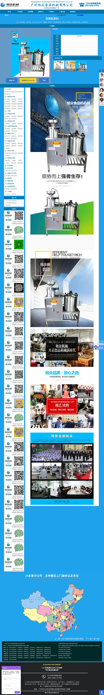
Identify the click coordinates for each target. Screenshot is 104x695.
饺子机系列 (20, 101)
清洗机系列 (7, 138)
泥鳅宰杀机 (14, 162)
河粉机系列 (14, 116)
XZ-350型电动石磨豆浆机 (60, 70)
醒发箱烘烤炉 (20, 103)
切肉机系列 (7, 145)
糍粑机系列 (20, 106)
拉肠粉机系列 (20, 116)
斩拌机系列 (20, 145)
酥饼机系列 (7, 101)
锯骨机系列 (14, 145)
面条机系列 (20, 108)
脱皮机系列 (14, 136)
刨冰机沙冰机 (14, 153)
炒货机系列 (7, 131)
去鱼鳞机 (14, 160)
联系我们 (72, 11)
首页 (63, 22)
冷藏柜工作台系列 (11, 173)
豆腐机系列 (14, 123)
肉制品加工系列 (11, 141)
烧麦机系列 (14, 108)
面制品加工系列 (11, 96)
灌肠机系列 (20, 143)
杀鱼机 (7, 162)
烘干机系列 (10, 165)
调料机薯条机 (14, 138)
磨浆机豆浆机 (8, 118)
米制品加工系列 (11, 113)
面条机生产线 (8, 94)
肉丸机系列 (7, 143)
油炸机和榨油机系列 (12, 126)
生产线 (9, 89)
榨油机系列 (20, 128)
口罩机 (9, 111)
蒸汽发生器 (14, 118)
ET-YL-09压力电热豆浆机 (71, 70)
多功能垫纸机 (8, 108)
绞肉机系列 (14, 143)
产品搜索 (102, 104)
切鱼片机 (20, 160)
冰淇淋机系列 (8, 153)
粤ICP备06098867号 (52, 693)
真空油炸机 (7, 128)
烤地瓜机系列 (10, 183)
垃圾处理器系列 (11, 186)
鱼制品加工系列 (11, 158)
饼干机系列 (14, 106)
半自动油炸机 (14, 131)
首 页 (9, 11)
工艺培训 (9, 191)
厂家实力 (51, 11)
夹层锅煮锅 (14, 128)
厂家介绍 (62, 11)
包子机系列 (7, 99)
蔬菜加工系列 (10, 133)
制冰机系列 (7, 155)
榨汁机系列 (10, 168)
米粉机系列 (7, 116)
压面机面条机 (14, 103)
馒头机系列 (14, 99)
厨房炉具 (9, 178)
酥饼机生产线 (20, 91)
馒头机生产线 (14, 91)
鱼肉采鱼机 (7, 160)
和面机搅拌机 (8, 103)
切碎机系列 (20, 136)
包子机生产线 (8, 91)
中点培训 (8, 194)
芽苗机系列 (20, 123)
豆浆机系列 (85, 22)
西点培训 (14, 194)
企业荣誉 (30, 11)
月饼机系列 (20, 99)
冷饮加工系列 (10, 150)
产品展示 (20, 11)
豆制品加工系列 (76, 22)
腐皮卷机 (8, 148)
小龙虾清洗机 (20, 162)
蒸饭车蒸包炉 (8, 106)
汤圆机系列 (14, 101)
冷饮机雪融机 (20, 153)
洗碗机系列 (10, 181)
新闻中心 (41, 11)
